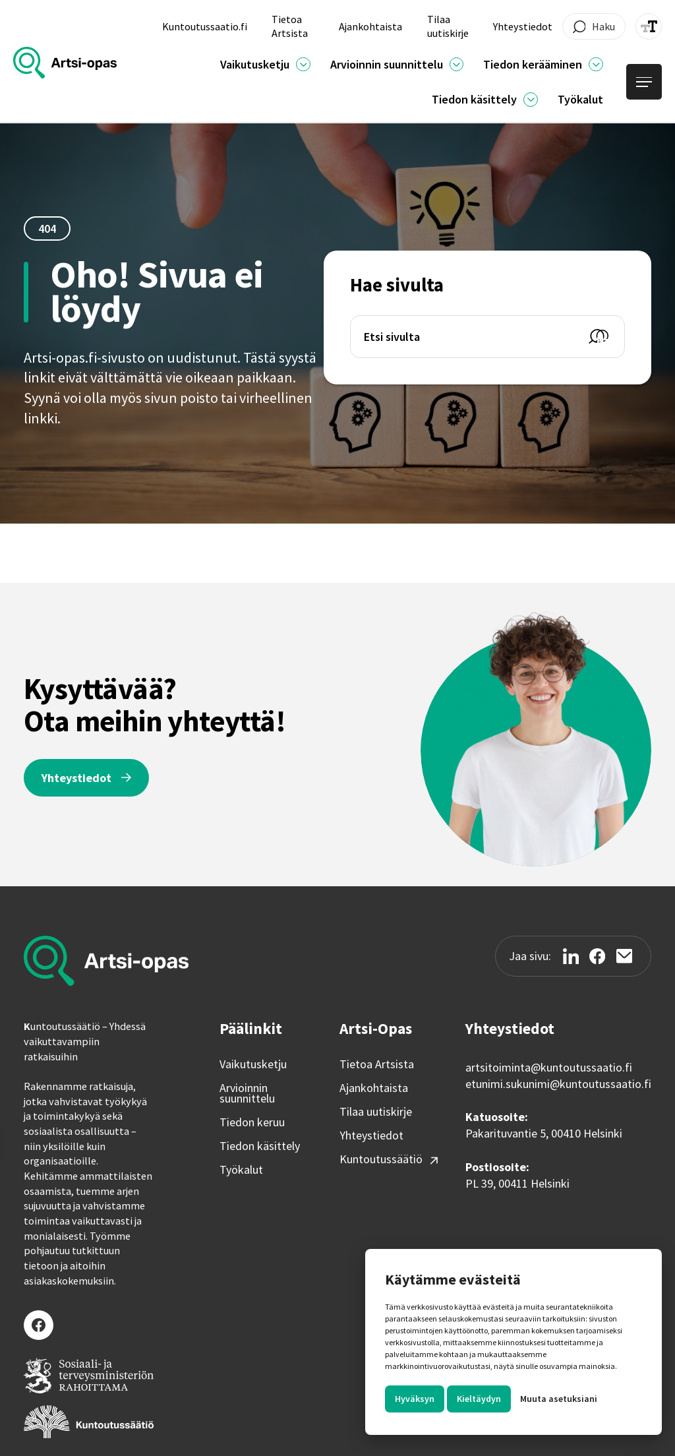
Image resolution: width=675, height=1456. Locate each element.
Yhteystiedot (371, 1135)
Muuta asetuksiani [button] (558, 1399)
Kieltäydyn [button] (479, 1399)
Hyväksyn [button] (414, 1399)
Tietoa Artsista (376, 1064)
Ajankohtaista (373, 1088)
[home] (65, 62)
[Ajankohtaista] (303, 64)
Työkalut (241, 1170)
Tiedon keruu (252, 1122)
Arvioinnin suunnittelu (247, 1093)
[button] (265, 63)
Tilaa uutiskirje (375, 1112)
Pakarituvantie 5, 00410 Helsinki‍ (543, 1133)
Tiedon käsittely (260, 1146)
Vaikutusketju (253, 1064)
